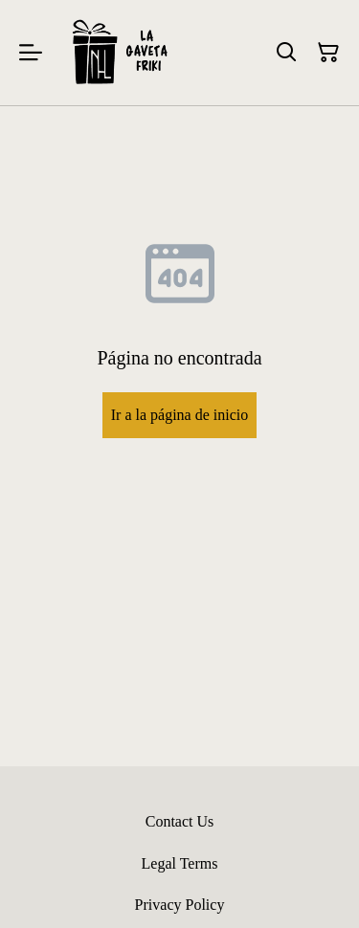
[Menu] (31, 53)
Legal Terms (180, 863)
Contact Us (180, 821)
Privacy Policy (180, 904)
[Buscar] (286, 53)
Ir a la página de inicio (180, 415)
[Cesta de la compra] (328, 53)
